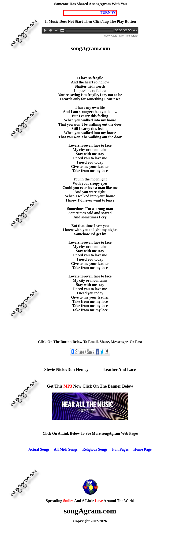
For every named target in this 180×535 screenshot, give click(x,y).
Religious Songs (94, 449)
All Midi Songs (66, 449)
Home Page (142, 449)
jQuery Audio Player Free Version (121, 35)
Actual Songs (38, 449)
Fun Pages (120, 449)
